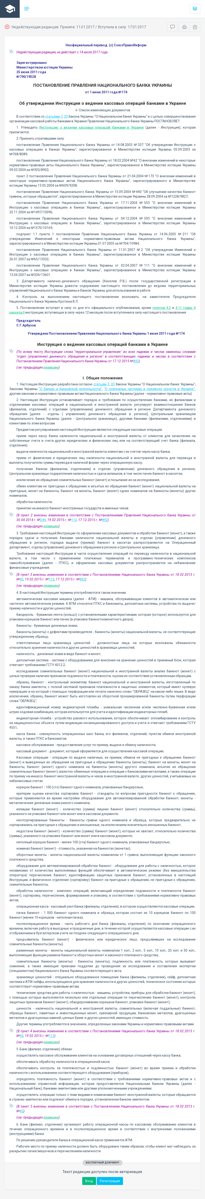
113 (74, 520)
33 (66, 116)
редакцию (51, 367)
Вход (89, 1181)
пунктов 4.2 (162, 308)
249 (43, 520)
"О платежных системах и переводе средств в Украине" (149, 389)
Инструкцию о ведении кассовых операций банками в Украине (91, 127)
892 (136, 361)
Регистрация (110, 1181)
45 (21, 579)
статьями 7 (54, 116)
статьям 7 (101, 384)
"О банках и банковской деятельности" (70, 389)
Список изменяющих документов (102, 110)
